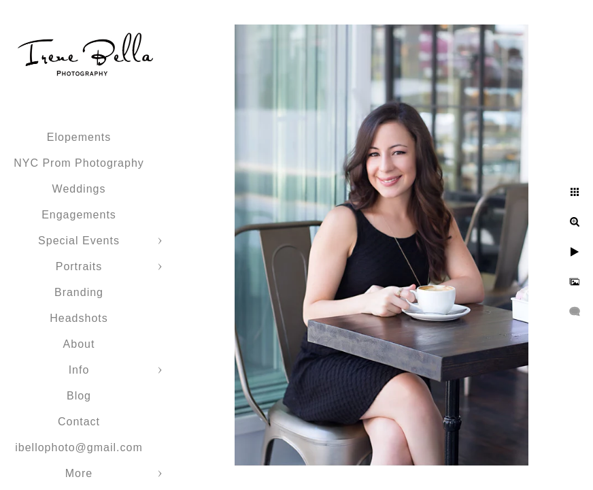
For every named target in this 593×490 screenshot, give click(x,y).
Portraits (79, 266)
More (78, 473)
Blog (79, 396)
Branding (78, 292)
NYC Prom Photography (79, 163)
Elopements (79, 137)
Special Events (79, 240)
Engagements (78, 214)
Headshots (79, 318)
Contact (79, 421)
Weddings (79, 189)
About (79, 344)
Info (79, 370)
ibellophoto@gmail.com (79, 447)
